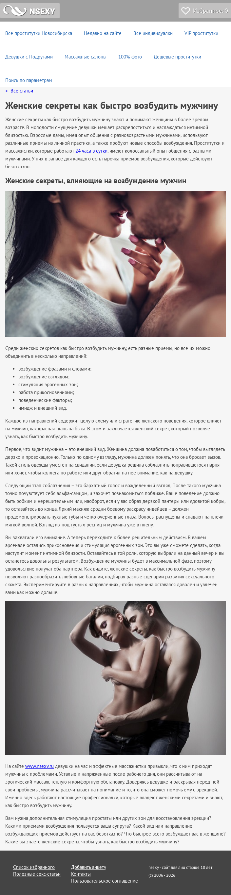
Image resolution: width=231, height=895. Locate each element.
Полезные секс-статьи (37, 874)
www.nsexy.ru (39, 766)
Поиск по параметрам (28, 80)
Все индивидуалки (153, 33)
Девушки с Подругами (29, 57)
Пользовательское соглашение (104, 881)
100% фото (130, 57)
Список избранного (34, 867)
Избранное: (210, 10)
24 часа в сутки (91, 151)
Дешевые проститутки (177, 57)
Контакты (81, 874)
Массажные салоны (85, 57)
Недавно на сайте (103, 33)
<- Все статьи (19, 91)
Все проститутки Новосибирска (38, 33)
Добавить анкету (88, 867)
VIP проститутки (201, 33)
